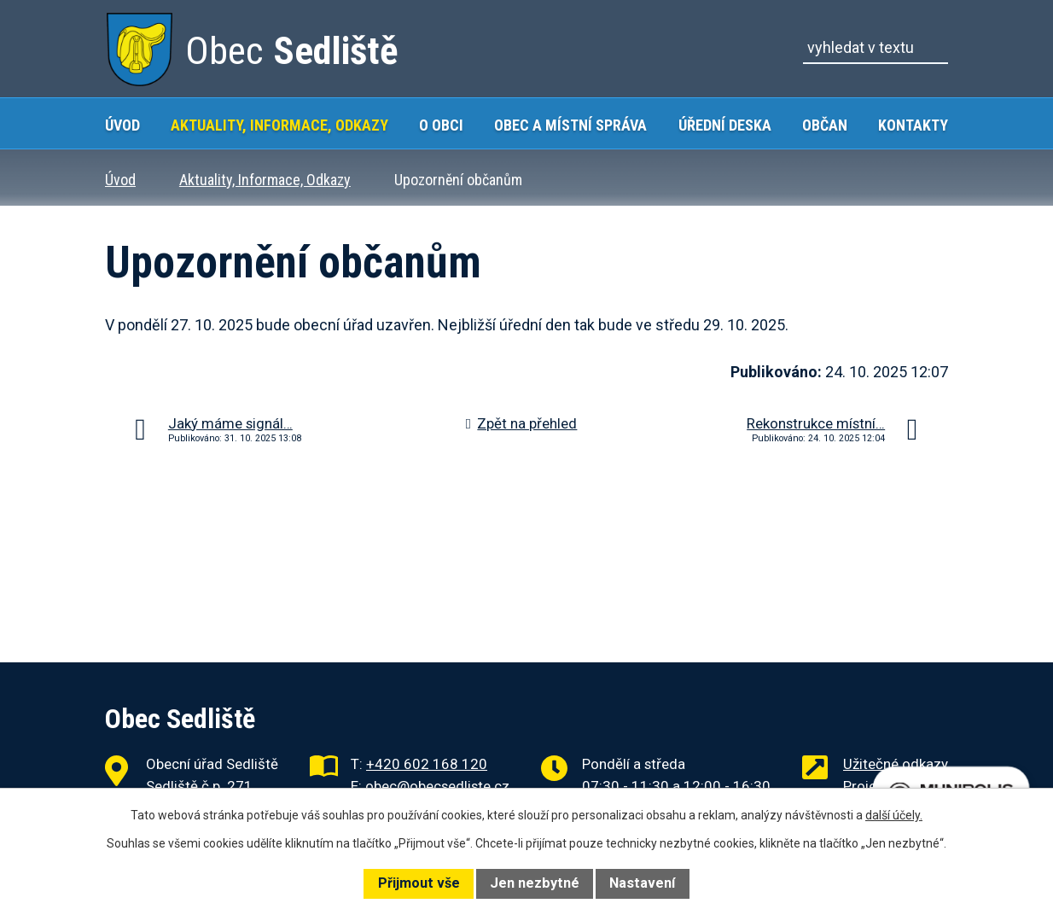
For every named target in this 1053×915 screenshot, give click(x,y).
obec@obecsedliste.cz (437, 786)
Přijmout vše (419, 883)
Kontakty (913, 125)
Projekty (869, 786)
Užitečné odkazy (895, 763)
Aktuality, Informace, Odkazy (279, 125)
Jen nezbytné (534, 883)
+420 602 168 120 (426, 763)
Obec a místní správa (570, 125)
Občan (824, 125)
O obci (441, 125)
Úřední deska (724, 125)
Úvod (122, 125)
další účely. (893, 815)
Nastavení (642, 883)
